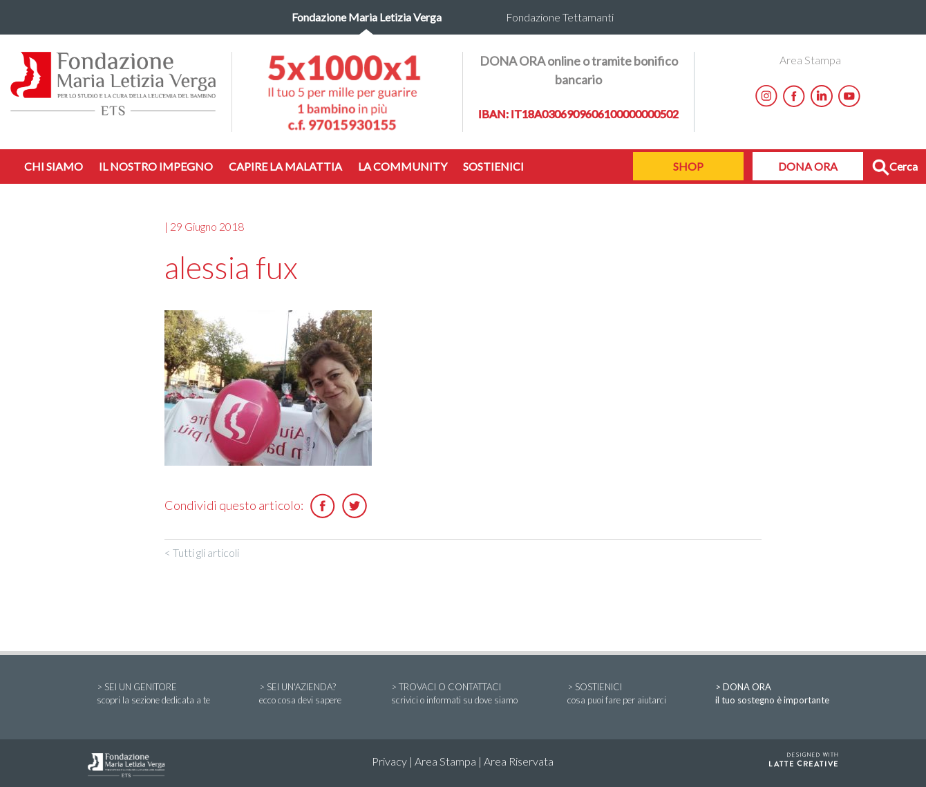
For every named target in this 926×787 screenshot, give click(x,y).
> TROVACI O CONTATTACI (454, 694)
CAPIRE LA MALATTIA (285, 166)
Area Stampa (810, 59)
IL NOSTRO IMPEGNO (156, 166)
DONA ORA (808, 166)
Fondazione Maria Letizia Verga (367, 16)
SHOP (688, 166)
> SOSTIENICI (616, 694)
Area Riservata (519, 761)
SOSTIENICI (493, 166)
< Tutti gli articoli (201, 552)
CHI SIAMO (53, 166)
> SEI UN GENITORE (153, 694)
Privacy (389, 761)
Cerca (895, 167)
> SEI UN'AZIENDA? (300, 694)
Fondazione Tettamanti (560, 16)
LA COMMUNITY (402, 166)
